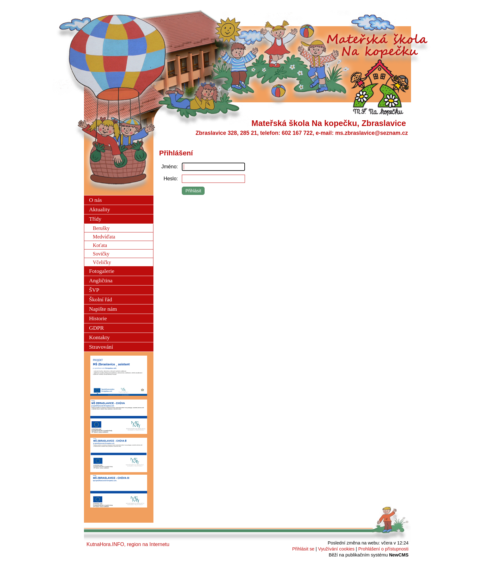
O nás (95, 200)
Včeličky (102, 262)
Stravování (101, 347)
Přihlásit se (303, 548)
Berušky (101, 228)
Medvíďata (104, 236)
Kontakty (99, 337)
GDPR (96, 328)
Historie (98, 318)
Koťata (100, 245)
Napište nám (103, 309)
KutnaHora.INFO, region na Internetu (127, 544)
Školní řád (100, 299)
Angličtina (100, 280)
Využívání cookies (336, 548)
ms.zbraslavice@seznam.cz (371, 133)
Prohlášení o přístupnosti (383, 548)
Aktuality (99, 209)
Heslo (170, 178)
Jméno (168, 166)
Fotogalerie (101, 271)
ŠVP (94, 290)
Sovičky (101, 253)
